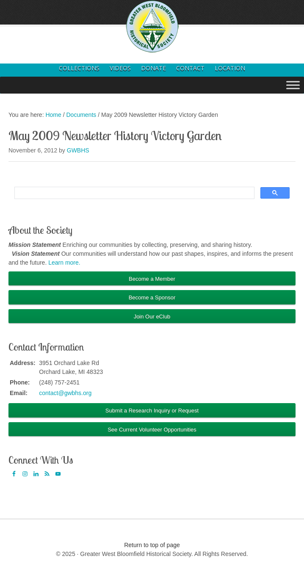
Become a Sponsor (152, 297)
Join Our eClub (152, 316)
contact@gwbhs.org (65, 393)
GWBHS (78, 150)
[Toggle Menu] (293, 85)
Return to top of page (152, 545)
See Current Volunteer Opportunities (152, 429)
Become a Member (152, 279)
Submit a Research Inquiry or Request (152, 410)
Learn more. (64, 262)
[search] (134, 193)
